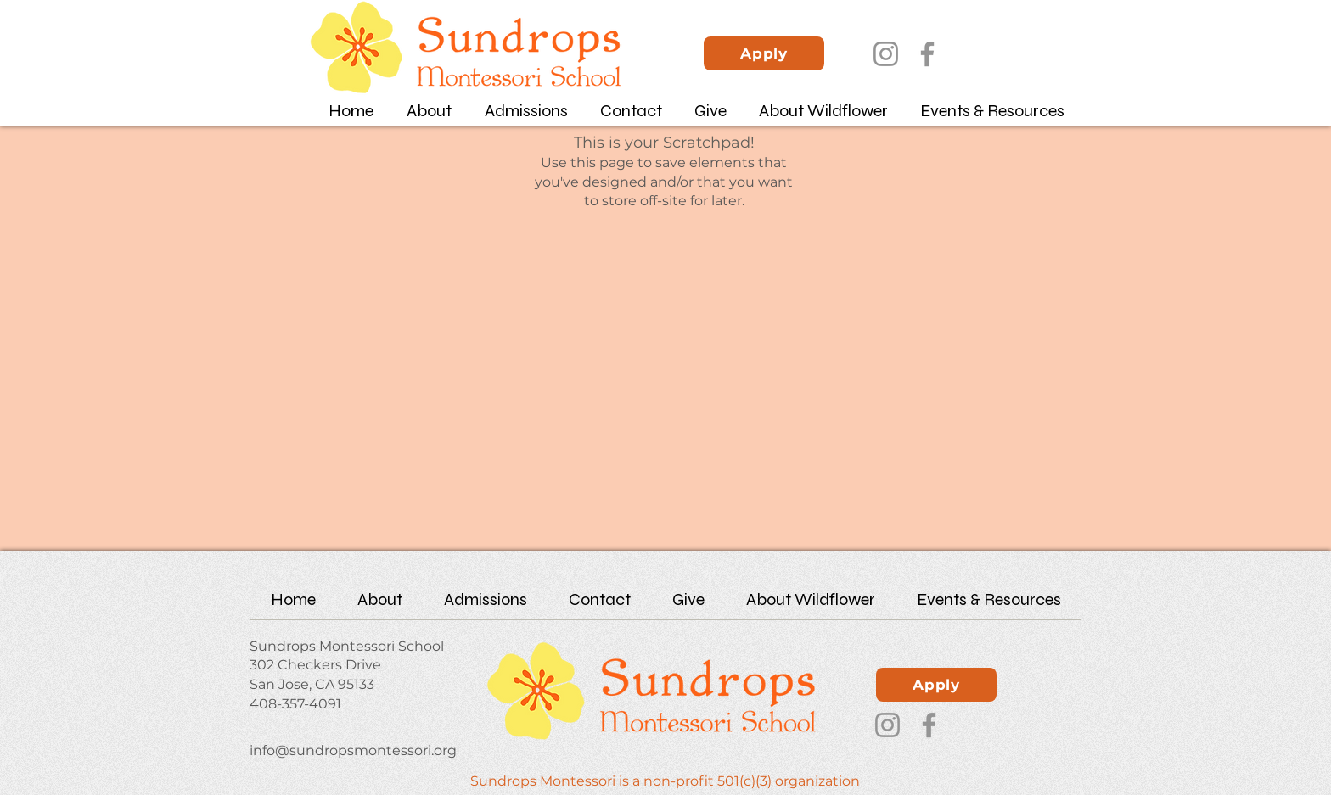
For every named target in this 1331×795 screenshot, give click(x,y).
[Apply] (764, 53)
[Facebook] (927, 53)
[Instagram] (885, 53)
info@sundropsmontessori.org (353, 750)
